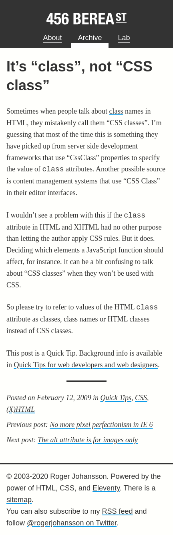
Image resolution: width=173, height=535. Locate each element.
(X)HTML (20, 409)
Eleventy (106, 488)
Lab (124, 38)
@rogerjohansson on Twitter (72, 523)
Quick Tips (115, 398)
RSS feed (117, 511)
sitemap (19, 500)
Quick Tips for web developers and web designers (86, 365)
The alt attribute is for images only (88, 440)
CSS (141, 398)
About (52, 38)
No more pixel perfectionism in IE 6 (101, 425)
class (116, 111)
